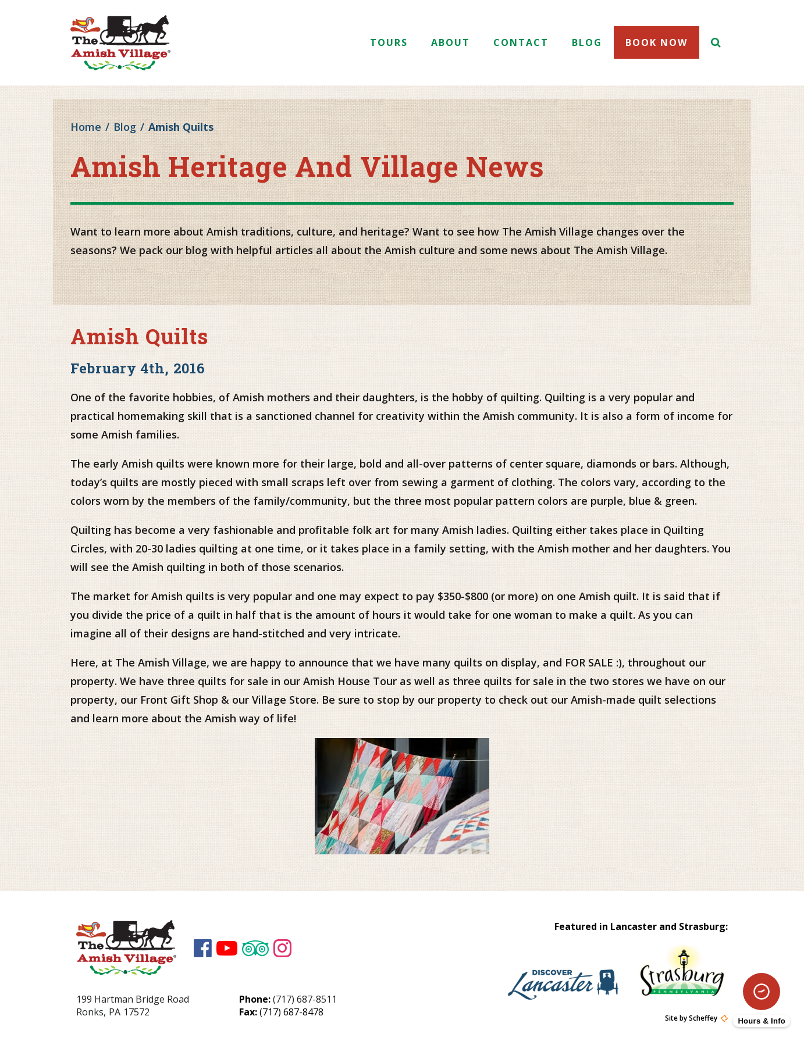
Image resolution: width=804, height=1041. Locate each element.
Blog (587, 42)
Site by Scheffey (691, 1018)
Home (85, 127)
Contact (521, 42)
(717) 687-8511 (305, 999)
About (450, 42)
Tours (389, 42)
